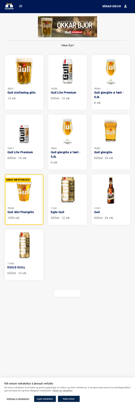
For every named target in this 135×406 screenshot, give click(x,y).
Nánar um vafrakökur (63, 391)
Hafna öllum (69, 399)
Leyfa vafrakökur (45, 399)
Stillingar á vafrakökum (18, 399)
